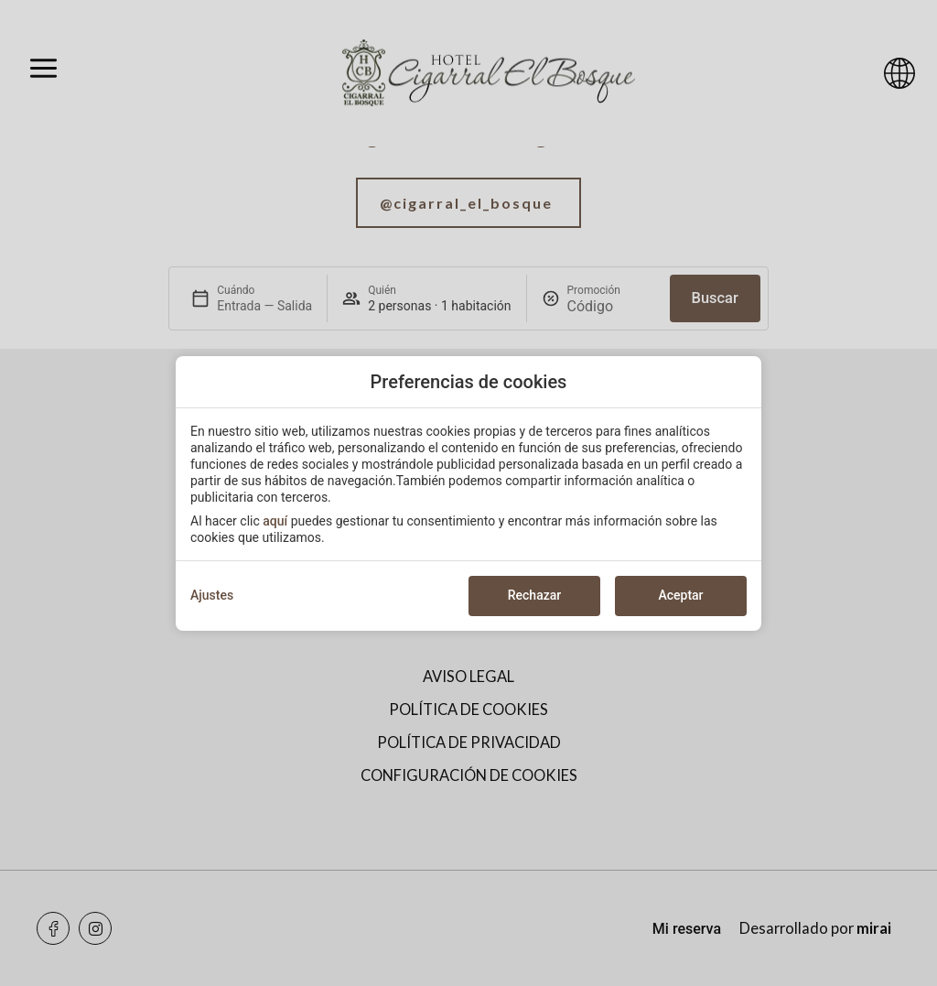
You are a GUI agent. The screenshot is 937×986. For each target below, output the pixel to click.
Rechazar (534, 595)
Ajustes (211, 595)
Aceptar (680, 595)
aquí (275, 521)
